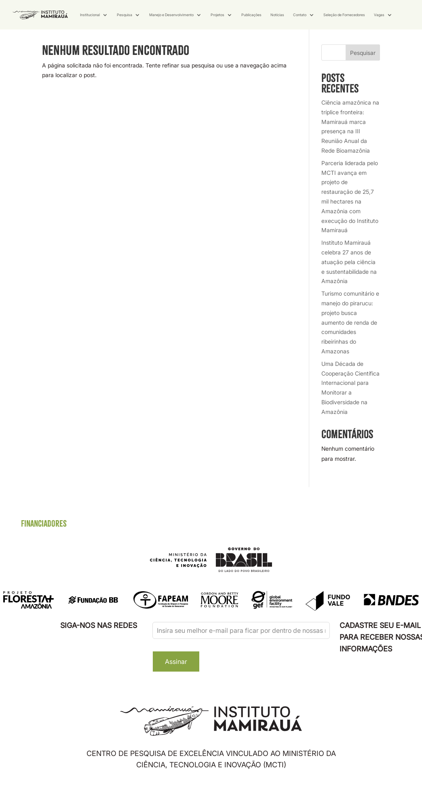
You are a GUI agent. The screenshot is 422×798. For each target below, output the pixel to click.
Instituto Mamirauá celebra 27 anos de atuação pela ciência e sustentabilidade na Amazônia (349, 280)
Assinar (176, 680)
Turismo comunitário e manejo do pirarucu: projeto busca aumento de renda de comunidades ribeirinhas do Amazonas (350, 341)
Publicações (251, 15)
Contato (299, 15)
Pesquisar (363, 71)
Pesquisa (124, 15)
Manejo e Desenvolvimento (171, 15)
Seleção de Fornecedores (344, 15)
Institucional (90, 15)
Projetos (217, 15)
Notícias (277, 15)
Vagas (379, 15)
